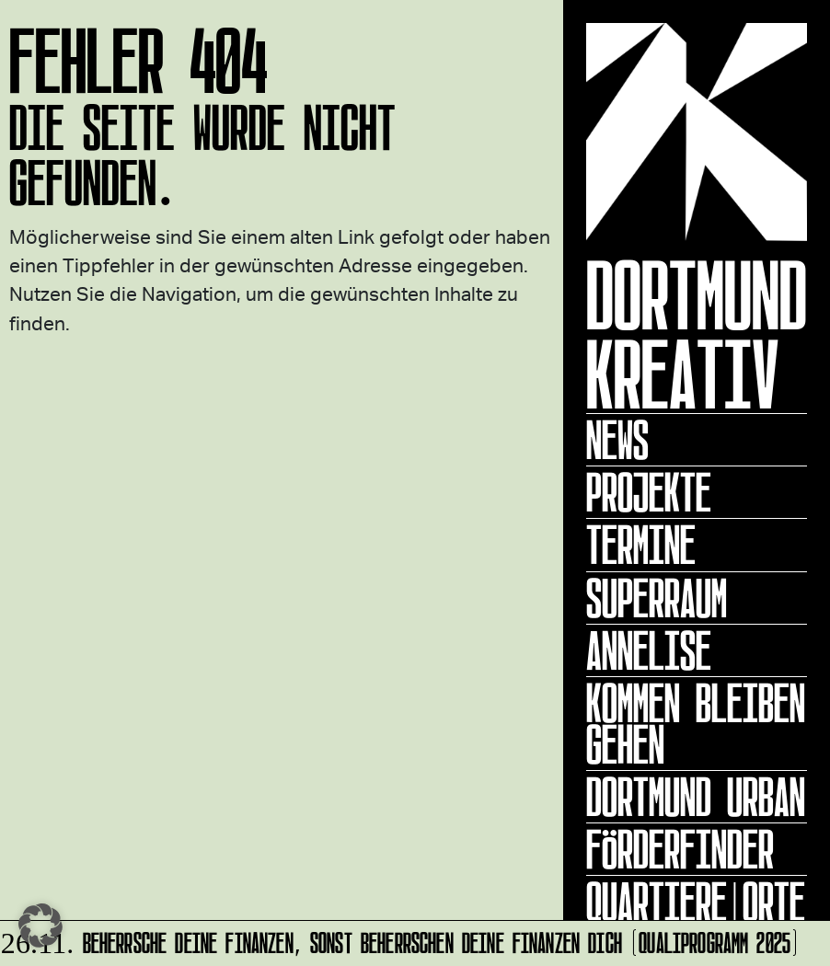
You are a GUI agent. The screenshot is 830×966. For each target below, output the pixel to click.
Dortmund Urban (695, 796)
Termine (641, 544)
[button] (40, 925)
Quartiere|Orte (695, 901)
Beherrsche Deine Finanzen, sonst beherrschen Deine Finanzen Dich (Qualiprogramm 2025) (401, 940)
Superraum (656, 598)
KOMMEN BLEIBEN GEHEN (695, 723)
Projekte (648, 492)
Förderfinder (680, 849)
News (617, 440)
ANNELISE (648, 650)
